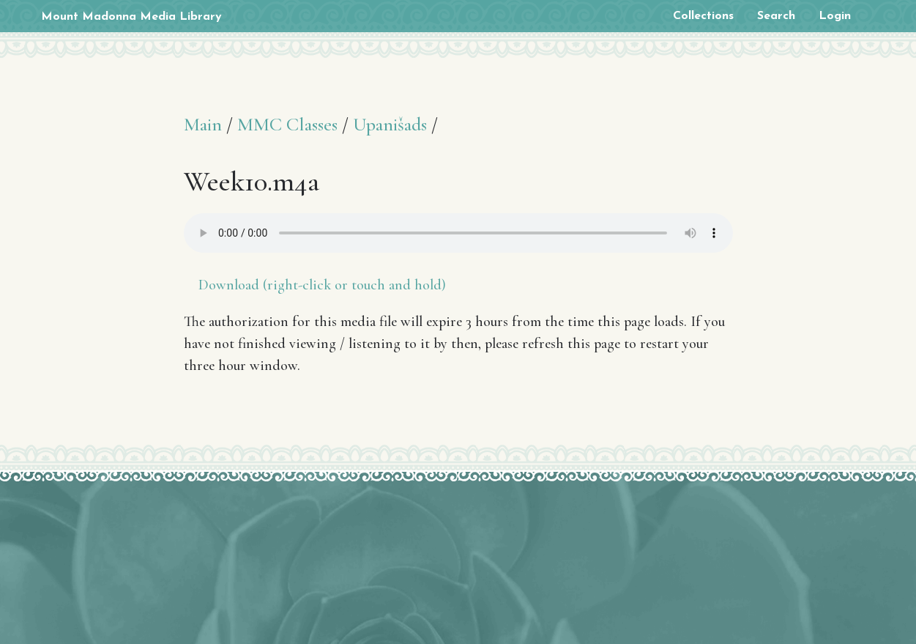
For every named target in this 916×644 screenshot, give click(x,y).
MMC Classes (287, 124)
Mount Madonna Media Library (131, 17)
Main (203, 124)
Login (835, 16)
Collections (703, 16)
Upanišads (390, 124)
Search (776, 16)
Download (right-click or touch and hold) (322, 285)
